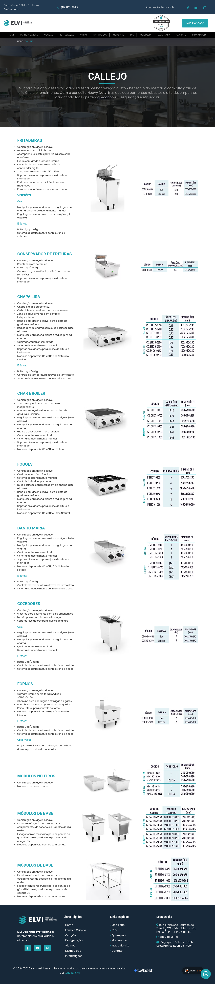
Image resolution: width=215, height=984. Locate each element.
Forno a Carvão (75, 930)
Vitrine (83, 34)
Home (11, 34)
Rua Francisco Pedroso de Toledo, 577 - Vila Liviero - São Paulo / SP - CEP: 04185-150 (176, 928)
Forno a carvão (29, 34)
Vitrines (70, 945)
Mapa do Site (120, 945)
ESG (132, 34)
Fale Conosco (195, 23)
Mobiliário (118, 34)
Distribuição (100, 34)
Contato (181, 34)
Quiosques (146, 34)
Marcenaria (164, 34)
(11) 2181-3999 (69, 7)
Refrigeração (66, 34)
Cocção (48, 34)
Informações (199, 34)
